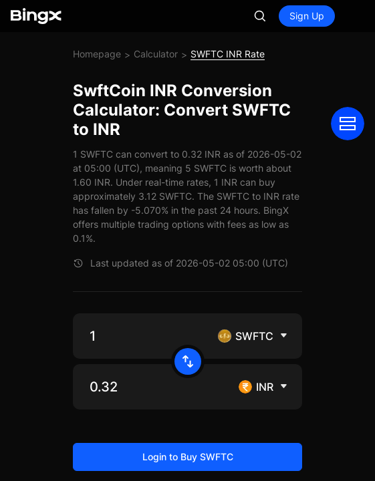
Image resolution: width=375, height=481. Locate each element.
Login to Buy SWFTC (187, 456)
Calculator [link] (156, 53)
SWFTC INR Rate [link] (228, 53)
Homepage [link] (97, 53)
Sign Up (306, 15)
